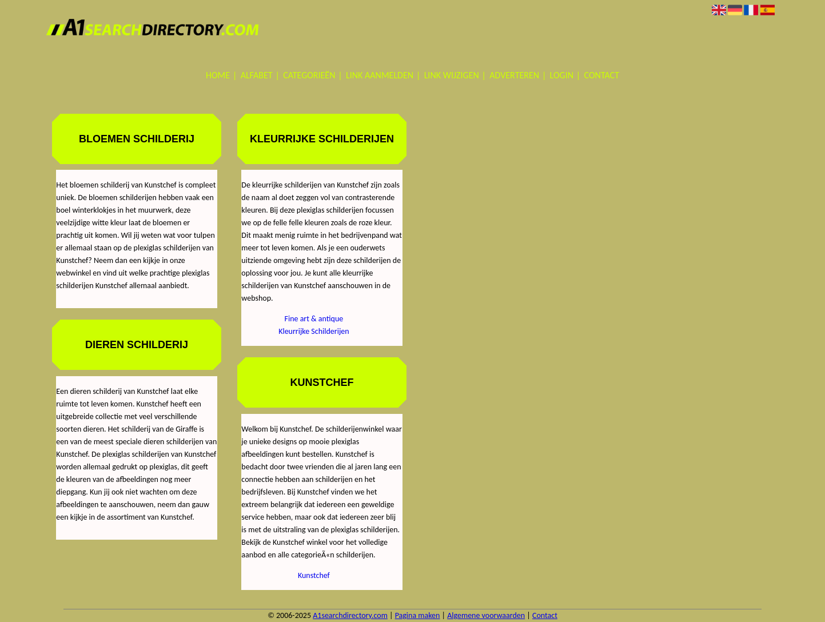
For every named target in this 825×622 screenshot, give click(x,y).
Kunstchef (314, 575)
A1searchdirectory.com (350, 615)
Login (561, 75)
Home (218, 75)
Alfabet (257, 75)
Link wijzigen (451, 75)
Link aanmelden (379, 75)
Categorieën (309, 75)
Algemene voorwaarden (486, 615)
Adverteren (514, 75)
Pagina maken (417, 615)
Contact (601, 75)
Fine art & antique (314, 319)
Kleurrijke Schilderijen (313, 331)
